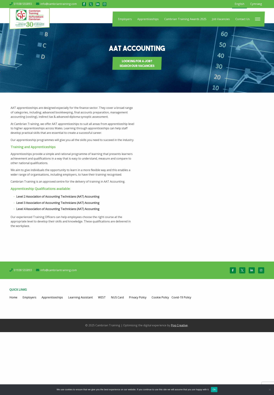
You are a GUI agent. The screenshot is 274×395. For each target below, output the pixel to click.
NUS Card (117, 297)
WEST (102, 297)
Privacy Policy (137, 297)
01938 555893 (23, 4)
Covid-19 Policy (181, 297)
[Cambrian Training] (29, 18)
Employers (125, 19)
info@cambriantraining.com (58, 4)
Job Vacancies (221, 19)
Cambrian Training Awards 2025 (185, 19)
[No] (269, 389)
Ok (214, 389)
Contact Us (242, 19)
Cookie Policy (160, 297)
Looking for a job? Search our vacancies (137, 63)
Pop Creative (179, 325)
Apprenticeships (148, 19)
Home (13, 297)
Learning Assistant (80, 297)
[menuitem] (125, 19)
